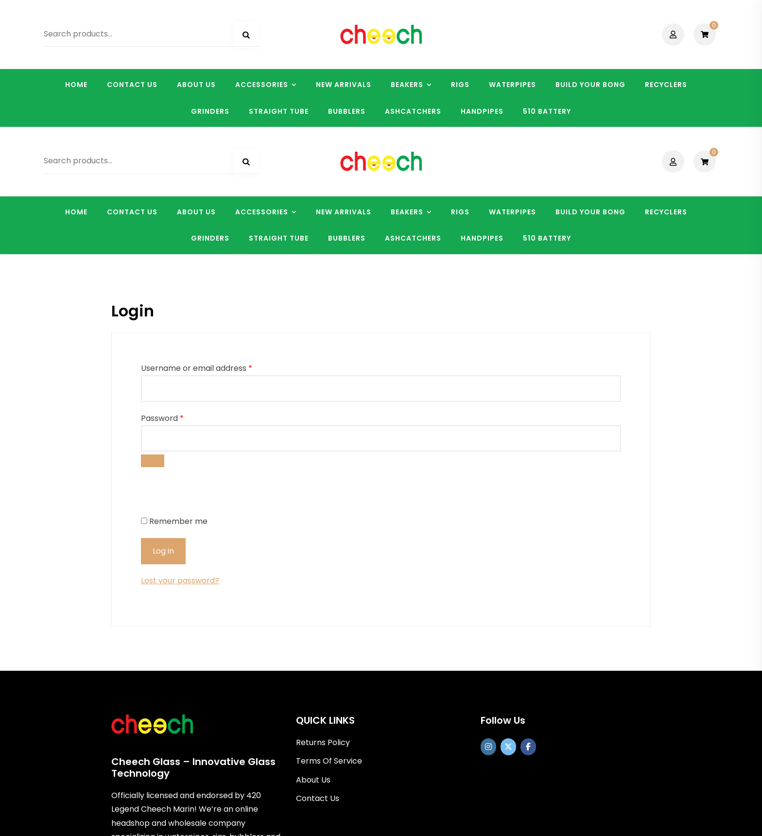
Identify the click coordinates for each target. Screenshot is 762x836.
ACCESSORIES (261, 84)
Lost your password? (180, 453)
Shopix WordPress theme (428, 821)
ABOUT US (196, 84)
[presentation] (207, 366)
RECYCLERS (666, 84)
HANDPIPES (482, 111)
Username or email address (196, 241)
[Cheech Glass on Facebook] (528, 619)
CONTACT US (132, 84)
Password (162, 290)
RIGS (460, 84)
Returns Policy (323, 615)
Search (246, 35)
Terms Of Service (329, 634)
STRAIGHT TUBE (279, 111)
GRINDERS (210, 111)
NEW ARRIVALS (343, 84)
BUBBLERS (346, 111)
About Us (313, 652)
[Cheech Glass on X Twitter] (508, 619)
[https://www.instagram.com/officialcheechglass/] (488, 619)
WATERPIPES (512, 84)
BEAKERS (407, 84)
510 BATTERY (547, 111)
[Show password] (152, 333)
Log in (163, 424)
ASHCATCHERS (413, 111)
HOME (76, 84)
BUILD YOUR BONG (590, 84)
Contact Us (317, 671)
